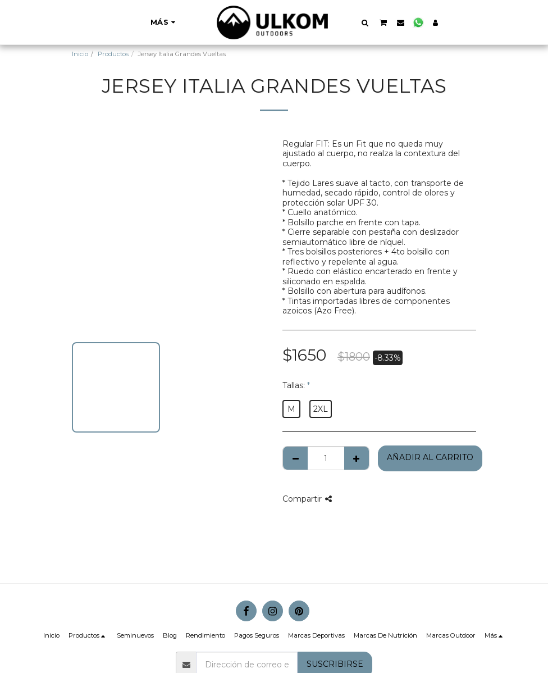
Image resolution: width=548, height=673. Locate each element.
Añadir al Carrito (430, 457)
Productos (113, 54)
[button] (365, 22)
